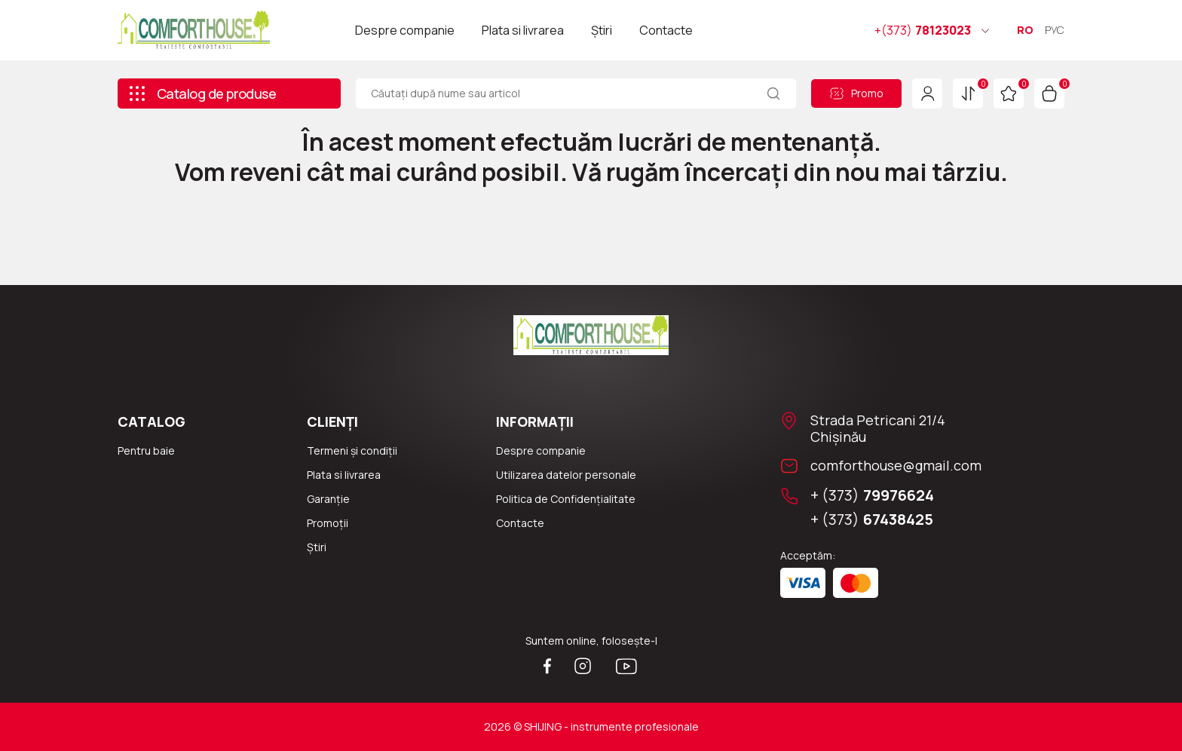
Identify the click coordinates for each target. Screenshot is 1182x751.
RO (1025, 30)
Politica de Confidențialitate (565, 499)
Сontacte (520, 523)
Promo (856, 93)
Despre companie (405, 30)
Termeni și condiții (352, 450)
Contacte (666, 30)
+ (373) (872, 495)
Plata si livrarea (523, 30)
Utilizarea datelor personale (566, 474)
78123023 (922, 30)
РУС (1054, 30)
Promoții (327, 523)
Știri (601, 30)
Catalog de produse (202, 93)
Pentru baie (146, 450)
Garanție (328, 499)
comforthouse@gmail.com (895, 465)
